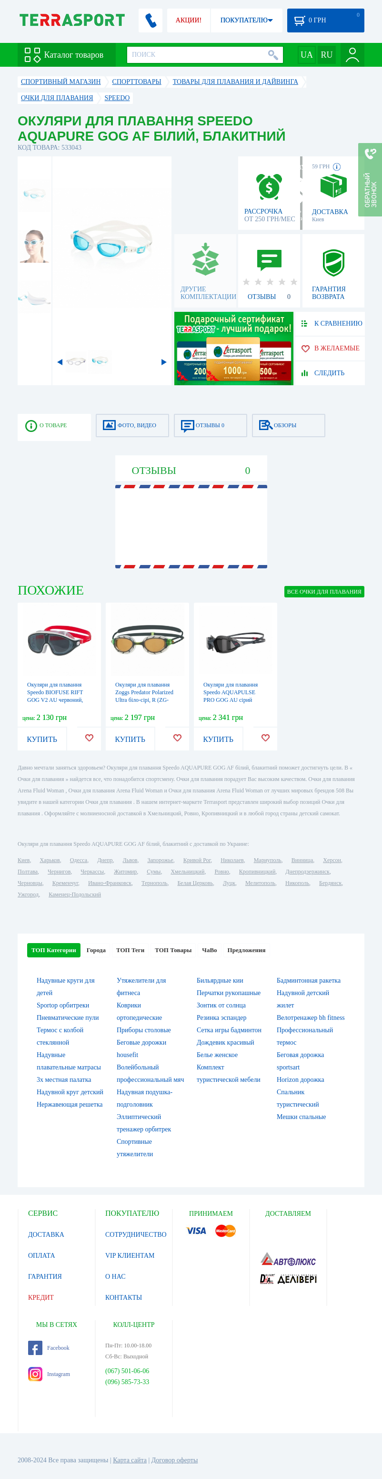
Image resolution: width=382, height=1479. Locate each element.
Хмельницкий (187, 871)
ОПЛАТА (41, 1255)
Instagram (49, 1374)
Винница (302, 860)
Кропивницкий (257, 871)
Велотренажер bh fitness (311, 1017)
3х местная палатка (64, 1079)
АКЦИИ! (188, 20)
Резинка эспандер (222, 1017)
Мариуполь (267, 860)
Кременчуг (65, 883)
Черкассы (92, 871)
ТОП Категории (53, 950)
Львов (130, 860)
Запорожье (160, 860)
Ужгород (28, 894)
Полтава (28, 871)
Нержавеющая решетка (69, 1104)
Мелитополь (260, 883)
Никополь (297, 883)
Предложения (247, 950)
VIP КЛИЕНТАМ (130, 1255)
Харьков (50, 860)
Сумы (154, 871)
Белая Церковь (194, 883)
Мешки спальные (301, 1116)
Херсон (332, 860)
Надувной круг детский (70, 1092)
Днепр (104, 860)
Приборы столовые (144, 1030)
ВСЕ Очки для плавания (324, 591)
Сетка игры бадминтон (229, 1030)
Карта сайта (130, 1460)
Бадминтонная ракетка (309, 980)
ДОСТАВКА (46, 1234)
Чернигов (59, 871)
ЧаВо (209, 950)
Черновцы (30, 883)
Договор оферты (174, 1460)
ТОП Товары (173, 950)
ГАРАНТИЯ (45, 1276)
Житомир (125, 871)
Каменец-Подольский (75, 894)
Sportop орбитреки (63, 1005)
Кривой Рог (197, 860)
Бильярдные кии (220, 980)
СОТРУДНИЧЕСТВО (136, 1234)
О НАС (115, 1276)
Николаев (232, 860)
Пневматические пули (68, 1017)
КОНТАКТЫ (123, 1297)
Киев (24, 860)
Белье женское (217, 1054)
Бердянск (330, 883)
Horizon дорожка (300, 1079)
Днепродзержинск (307, 871)
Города (96, 950)
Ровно (221, 871)
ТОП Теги (130, 950)
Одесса (78, 860)
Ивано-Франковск (109, 883)
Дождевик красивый (225, 1042)
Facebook (49, 1348)
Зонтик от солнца (221, 1005)
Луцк (229, 883)
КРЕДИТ (41, 1297)
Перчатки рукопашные (229, 992)
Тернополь (154, 883)
